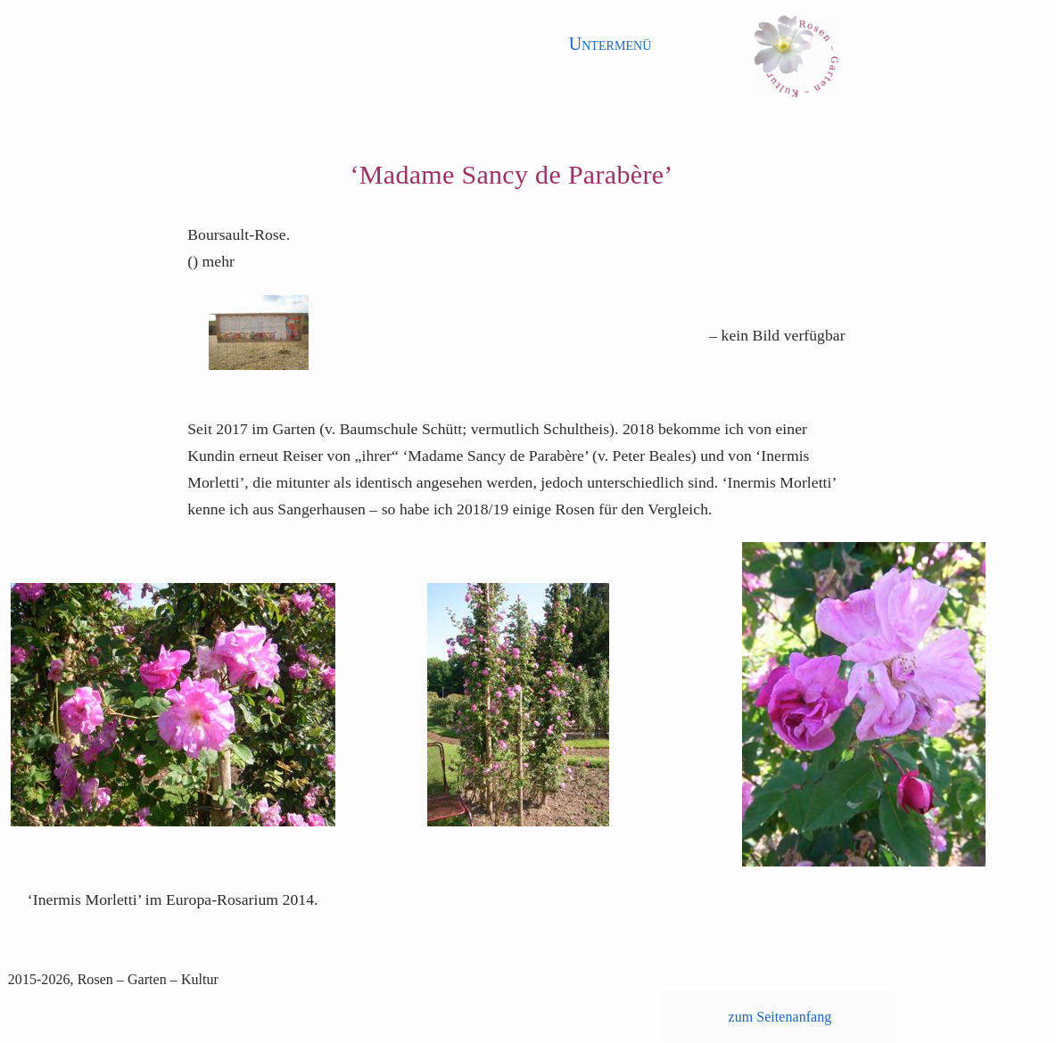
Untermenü (610, 43)
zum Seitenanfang (780, 1016)
